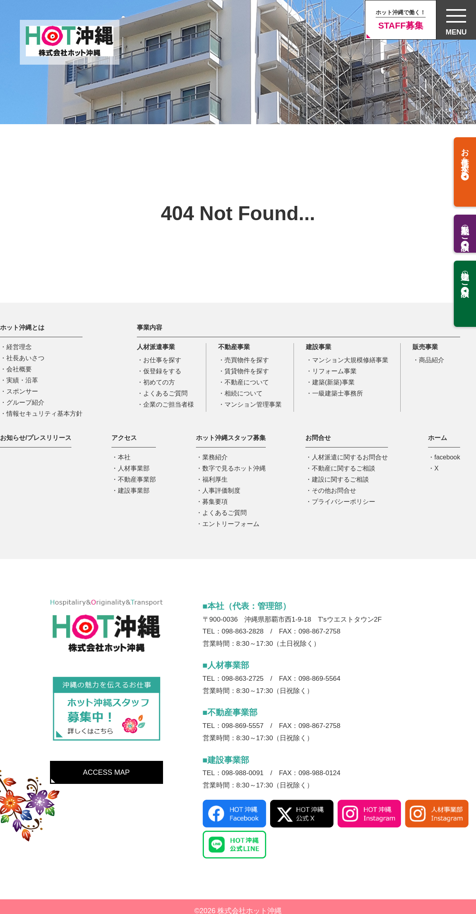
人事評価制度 (221, 490)
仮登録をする (162, 371)
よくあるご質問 (165, 393)
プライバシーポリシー (343, 501)
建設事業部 (134, 490)
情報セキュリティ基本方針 (44, 413)
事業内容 (149, 327)
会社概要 (19, 369)
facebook (447, 457)
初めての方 (159, 382)
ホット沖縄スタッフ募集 (231, 437)
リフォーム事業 (334, 371)
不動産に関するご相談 (343, 468)
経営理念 (19, 347)
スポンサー (22, 391)
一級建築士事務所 (337, 393)
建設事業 (318, 347)
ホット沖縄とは (22, 327)
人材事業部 (134, 468)
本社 (124, 457)
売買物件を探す (247, 360)
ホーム (437, 437)
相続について (244, 393)
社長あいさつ (25, 358)
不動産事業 (234, 347)
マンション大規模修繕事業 (350, 360)
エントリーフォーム (230, 523)
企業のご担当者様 (168, 404)
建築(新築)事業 (333, 382)
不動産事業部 (137, 479)
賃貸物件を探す (247, 371)
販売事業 (425, 347)
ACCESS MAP (106, 772)
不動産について (247, 382)
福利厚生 (215, 479)
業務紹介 (215, 457)
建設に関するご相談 (340, 479)
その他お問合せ (334, 490)
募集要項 (215, 501)
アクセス (124, 437)
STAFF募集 (401, 20)
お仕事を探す (162, 360)
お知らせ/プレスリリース (35, 437)
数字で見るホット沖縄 (234, 468)
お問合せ (318, 437)
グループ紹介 (25, 402)
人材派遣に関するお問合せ (350, 457)
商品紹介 (431, 360)
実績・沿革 (22, 380)
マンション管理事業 (253, 404)
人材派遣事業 (156, 347)
